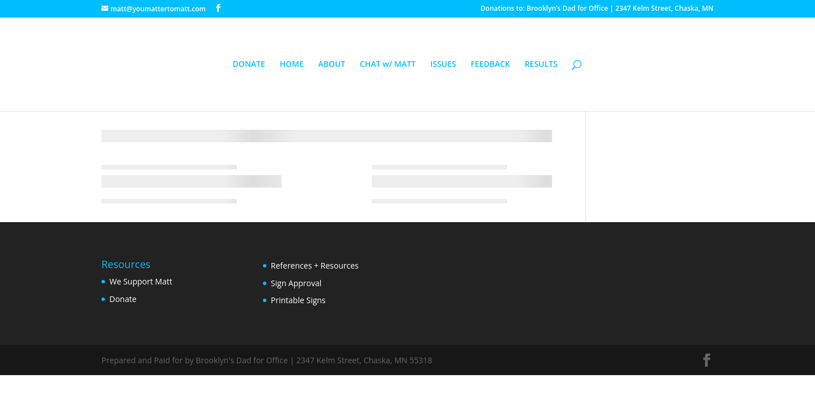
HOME (291, 64)
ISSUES (443, 64)
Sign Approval (296, 283)
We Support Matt (140, 281)
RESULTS (541, 64)
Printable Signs (298, 300)
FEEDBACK (490, 64)
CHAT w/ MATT (388, 64)
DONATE (249, 64)
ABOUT (331, 64)
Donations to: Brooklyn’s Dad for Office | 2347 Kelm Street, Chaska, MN (597, 9)
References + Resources (315, 265)
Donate (123, 299)
